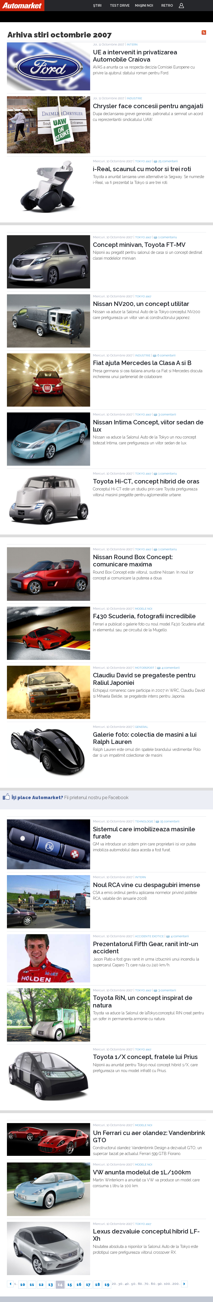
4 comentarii (171, 668)
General (141, 726)
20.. (115, 1284)
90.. (160, 1284)
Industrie (134, 98)
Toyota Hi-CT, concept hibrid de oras (146, 481)
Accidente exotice (149, 936)
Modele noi (143, 608)
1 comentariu (167, 237)
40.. (127, 1284)
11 (32, 1284)
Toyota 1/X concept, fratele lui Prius (145, 1056)
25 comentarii (168, 161)
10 (22, 1284)
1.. (15, 1284)
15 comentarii (169, 821)
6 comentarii (167, 355)
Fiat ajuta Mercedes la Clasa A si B (142, 362)
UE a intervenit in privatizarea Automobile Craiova (135, 56)
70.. (147, 1284)
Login (181, 5)
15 (69, 1284)
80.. (154, 1284)
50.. (134, 1284)
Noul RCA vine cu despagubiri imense (146, 884)
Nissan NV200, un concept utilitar (141, 303)
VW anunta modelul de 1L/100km (142, 1172)
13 (50, 1284)
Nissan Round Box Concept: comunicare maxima (133, 560)
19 (107, 1284)
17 (88, 1284)
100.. (168, 1284)
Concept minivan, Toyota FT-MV (139, 244)
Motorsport (144, 667)
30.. (121, 1284)
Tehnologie (144, 821)
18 (97, 1284)
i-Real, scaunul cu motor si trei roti (142, 169)
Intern (132, 44)
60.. (141, 1284)
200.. (176, 1284)
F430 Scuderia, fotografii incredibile (144, 616)
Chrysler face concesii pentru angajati (148, 106)
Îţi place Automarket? (37, 797)
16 (79, 1284)
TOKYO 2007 (143, 161)
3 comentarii (167, 414)
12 (41, 1284)
